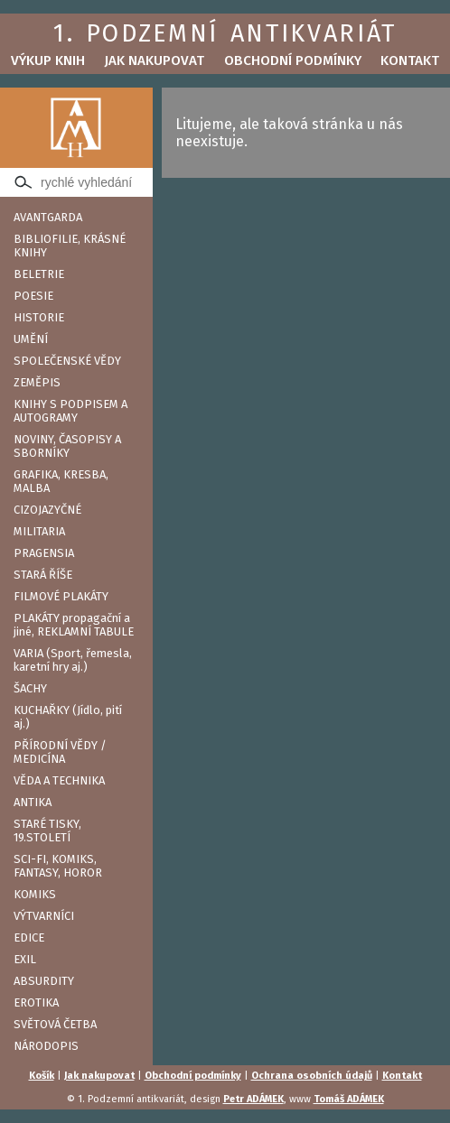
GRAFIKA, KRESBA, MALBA (61, 481)
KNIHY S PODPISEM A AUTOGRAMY (70, 410)
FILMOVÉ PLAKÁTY (61, 596)
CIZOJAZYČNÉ (47, 509)
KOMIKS (35, 894)
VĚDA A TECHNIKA (59, 780)
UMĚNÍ (31, 339)
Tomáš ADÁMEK (349, 1099)
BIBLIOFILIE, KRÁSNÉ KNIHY (70, 245)
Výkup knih (48, 60)
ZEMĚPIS (37, 382)
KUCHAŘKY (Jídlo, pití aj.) (68, 716)
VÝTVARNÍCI (44, 916)
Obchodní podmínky (292, 60)
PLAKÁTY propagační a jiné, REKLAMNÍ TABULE (74, 624)
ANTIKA (33, 802)
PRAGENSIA (44, 553)
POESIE (33, 295)
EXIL (25, 959)
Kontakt (409, 60)
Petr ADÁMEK (253, 1099)
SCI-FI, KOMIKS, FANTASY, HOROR (58, 865)
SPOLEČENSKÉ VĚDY (67, 360)
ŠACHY (30, 688)
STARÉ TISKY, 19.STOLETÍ (47, 830)
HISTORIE (39, 317)
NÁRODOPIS (46, 1046)
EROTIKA (36, 1002)
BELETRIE (39, 274)
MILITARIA (39, 531)
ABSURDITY (44, 981)
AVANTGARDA (48, 217)
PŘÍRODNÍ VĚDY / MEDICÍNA (60, 752)
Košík (41, 1075)
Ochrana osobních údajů (311, 1075)
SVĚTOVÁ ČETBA (55, 1024)
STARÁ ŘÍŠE (43, 574)
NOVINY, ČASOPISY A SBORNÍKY (67, 445)
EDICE (29, 937)
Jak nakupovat (154, 60)
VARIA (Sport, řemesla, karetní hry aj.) (73, 659)
